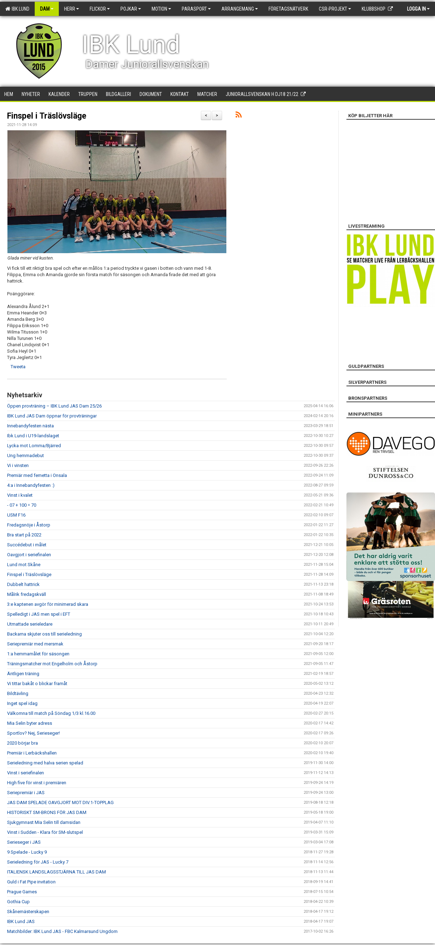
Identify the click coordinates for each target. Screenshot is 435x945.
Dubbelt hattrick (23, 584)
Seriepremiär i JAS (26, 792)
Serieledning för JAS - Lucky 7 (37, 862)
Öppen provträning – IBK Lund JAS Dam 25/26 (54, 406)
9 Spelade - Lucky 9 (27, 852)
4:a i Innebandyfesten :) (31, 485)
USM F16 (16, 515)
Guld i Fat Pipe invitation (31, 881)
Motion (161, 9)
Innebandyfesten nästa (30, 425)
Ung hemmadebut (25, 455)
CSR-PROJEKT (335, 9)
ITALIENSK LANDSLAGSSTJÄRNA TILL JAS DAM (56, 872)
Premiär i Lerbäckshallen (32, 753)
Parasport (196, 9)
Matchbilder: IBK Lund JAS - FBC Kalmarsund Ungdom (62, 931)
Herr (71, 9)
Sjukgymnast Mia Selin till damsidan (43, 822)
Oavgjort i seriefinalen (29, 554)
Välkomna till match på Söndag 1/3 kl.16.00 (51, 713)
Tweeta (18, 366)
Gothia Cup (18, 901)
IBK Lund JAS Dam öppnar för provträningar (52, 416)
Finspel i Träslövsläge (46, 116)
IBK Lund (17, 9)
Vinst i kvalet (20, 495)
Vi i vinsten (18, 465)
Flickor (100, 9)
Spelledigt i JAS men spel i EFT (38, 614)
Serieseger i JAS (24, 842)
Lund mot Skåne (23, 564)
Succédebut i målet (26, 544)
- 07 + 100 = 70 (21, 505)
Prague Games (22, 891)
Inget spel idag (22, 703)
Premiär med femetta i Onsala (37, 475)
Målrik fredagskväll (26, 594)
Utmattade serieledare (29, 624)
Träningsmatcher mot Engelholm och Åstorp (52, 663)
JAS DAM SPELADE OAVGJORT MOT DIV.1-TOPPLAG (60, 802)
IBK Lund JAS (21, 921)
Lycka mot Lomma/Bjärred (34, 445)
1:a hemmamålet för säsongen (38, 653)
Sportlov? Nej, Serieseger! (33, 733)
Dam (46, 9)
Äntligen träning (23, 673)
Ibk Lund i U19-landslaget (33, 435)
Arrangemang (239, 9)
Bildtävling (17, 693)
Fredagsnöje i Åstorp (28, 525)
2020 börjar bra (22, 743)
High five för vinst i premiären (36, 782)
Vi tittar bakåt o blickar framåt (37, 683)
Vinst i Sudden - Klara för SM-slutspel (45, 832)
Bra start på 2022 (24, 534)
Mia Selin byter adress (29, 723)
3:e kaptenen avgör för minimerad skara (47, 604)
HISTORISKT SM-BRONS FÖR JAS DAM (46, 812)
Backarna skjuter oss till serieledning (44, 634)
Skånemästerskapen (28, 911)
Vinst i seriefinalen (25, 772)
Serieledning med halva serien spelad (45, 762)
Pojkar (130, 9)
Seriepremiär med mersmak (35, 644)
